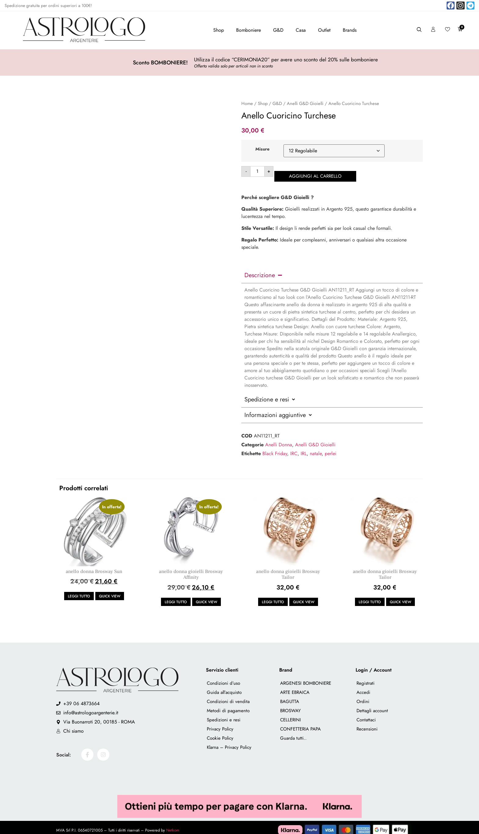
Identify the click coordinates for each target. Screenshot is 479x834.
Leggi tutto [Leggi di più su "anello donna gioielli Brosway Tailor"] (273, 597)
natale (316, 448)
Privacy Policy (220, 724)
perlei (330, 448)
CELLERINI (290, 715)
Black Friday (274, 448)
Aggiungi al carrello (319, 171)
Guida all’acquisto (224, 687)
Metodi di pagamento (228, 705)
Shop (218, 30)
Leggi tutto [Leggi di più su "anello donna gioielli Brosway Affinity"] (176, 597)
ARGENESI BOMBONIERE (305, 678)
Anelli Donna (278, 439)
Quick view (109, 591)
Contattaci (366, 715)
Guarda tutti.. (293, 733)
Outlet (324, 30)
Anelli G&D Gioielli (305, 103)
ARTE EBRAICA (294, 687)
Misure (262, 149)
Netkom (172, 825)
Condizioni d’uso (223, 678)
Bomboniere (248, 30)
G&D (278, 30)
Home (247, 103)
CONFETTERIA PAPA (300, 724)
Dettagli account (372, 705)
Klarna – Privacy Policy (229, 742)
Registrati (366, 678)
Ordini (363, 696)
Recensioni (367, 724)
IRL (304, 448)
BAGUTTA (289, 696)
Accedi (363, 687)
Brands (350, 30)
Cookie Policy (220, 733)
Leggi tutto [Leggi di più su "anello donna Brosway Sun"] (79, 591)
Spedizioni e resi (223, 715)
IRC (294, 448)
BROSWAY (290, 705)
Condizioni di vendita (228, 696)
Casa (301, 30)
